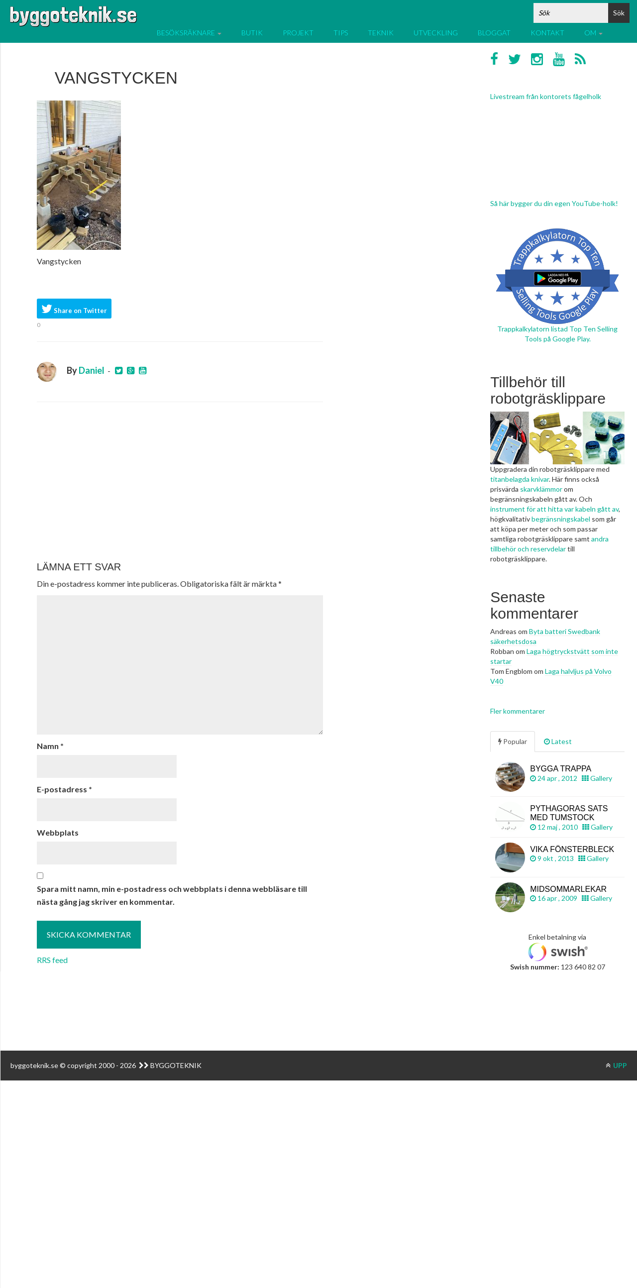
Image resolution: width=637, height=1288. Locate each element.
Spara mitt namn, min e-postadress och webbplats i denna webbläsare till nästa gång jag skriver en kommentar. (172, 895)
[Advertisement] (180, 481)
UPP (616, 1065)
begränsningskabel (560, 519)
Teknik (381, 32)
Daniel (92, 370)
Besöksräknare (189, 32)
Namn (50, 746)
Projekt (298, 32)
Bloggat (494, 32)
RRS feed (52, 960)
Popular (512, 741)
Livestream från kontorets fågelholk (545, 96)
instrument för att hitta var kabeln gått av (554, 509)
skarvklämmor (541, 489)
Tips (340, 32)
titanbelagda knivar (519, 479)
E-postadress (64, 789)
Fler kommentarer (517, 711)
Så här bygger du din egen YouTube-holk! (554, 203)
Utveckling (436, 32)
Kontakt (547, 32)
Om (593, 32)
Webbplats (58, 832)
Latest (558, 741)
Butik (252, 32)
